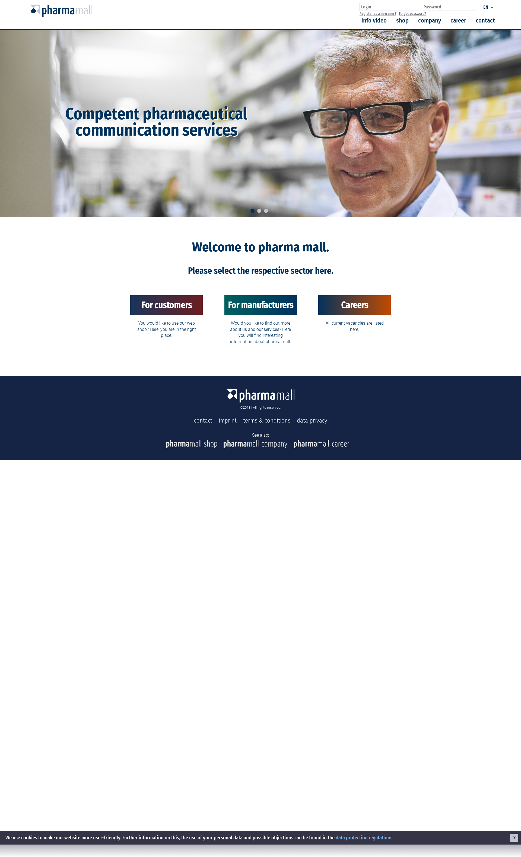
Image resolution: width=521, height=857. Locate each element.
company (429, 20)
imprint (228, 420)
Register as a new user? (378, 13)
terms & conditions (266, 420)
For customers (166, 305)
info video (374, 20)
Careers (354, 305)
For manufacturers (260, 305)
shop (402, 20)
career (458, 20)
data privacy (312, 420)
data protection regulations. (364, 838)
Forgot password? (412, 13)
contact (485, 20)
